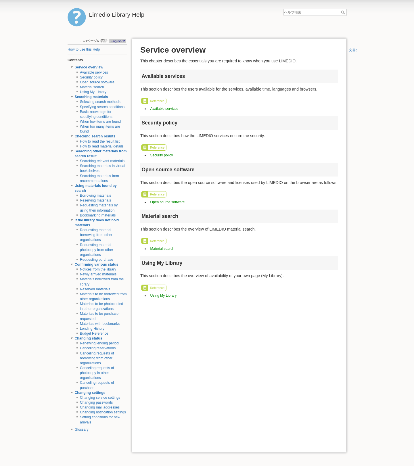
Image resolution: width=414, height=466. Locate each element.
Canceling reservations (98, 348)
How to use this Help (84, 49)
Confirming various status (96, 264)
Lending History (92, 329)
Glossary (82, 429)
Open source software (97, 82)
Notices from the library (98, 269)
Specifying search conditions (102, 107)
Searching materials (91, 97)
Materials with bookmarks (100, 324)
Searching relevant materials (102, 161)
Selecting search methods (100, 102)
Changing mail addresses (100, 407)
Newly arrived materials (98, 274)
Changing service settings (100, 398)
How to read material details (102, 146)
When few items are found (100, 122)
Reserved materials (95, 289)
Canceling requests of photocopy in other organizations (97, 373)
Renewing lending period (99, 343)
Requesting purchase (96, 260)
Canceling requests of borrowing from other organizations (97, 358)
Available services (94, 72)
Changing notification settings (103, 412)
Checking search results (95, 136)
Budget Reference (94, 333)
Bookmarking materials (98, 215)
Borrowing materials (95, 195)
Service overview (89, 67)
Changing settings (90, 393)
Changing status (88, 338)
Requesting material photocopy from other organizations (96, 250)
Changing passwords (96, 402)
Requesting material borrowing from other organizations (96, 235)
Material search (92, 87)
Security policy (91, 77)
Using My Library (93, 92)
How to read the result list (100, 141)
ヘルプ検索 (343, 12)
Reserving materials (95, 200)
